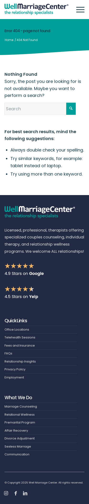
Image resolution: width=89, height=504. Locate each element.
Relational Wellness (20, 414)
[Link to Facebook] (15, 493)
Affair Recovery (16, 430)
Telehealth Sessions (20, 337)
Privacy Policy (15, 369)
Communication (17, 454)
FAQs (8, 353)
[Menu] (77, 9)
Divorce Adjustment (20, 438)
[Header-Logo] (37, 9)
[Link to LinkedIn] (25, 493)
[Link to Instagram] (6, 493)
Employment (14, 377)
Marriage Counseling (21, 406)
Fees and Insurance (20, 345)
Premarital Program (20, 422)
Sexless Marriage (18, 446)
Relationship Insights (20, 361)
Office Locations (17, 329)
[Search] (40, 109)
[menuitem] (77, 9)
